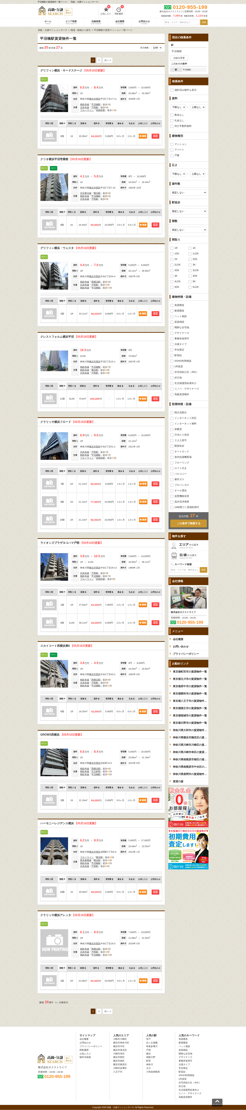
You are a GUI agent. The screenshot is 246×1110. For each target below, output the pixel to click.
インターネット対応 (185, 418)
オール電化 (180, 490)
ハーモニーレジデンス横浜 (69, 823)
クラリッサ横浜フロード (67, 421)
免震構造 (179, 305)
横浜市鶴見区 (120, 1064)
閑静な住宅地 (181, 327)
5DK (176, 287)
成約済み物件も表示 (185, 90)
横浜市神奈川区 (121, 1042)
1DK (176, 253)
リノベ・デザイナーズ (186, 388)
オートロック (181, 451)
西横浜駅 (95, 282)
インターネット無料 (185, 423)
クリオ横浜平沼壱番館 (66, 159)
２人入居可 (180, 440)
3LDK (196, 270)
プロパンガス (181, 484)
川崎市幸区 (119, 1053)
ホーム (47, 22)
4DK (195, 275)
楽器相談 (179, 321)
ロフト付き (180, 468)
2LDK (177, 264)
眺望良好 (179, 445)
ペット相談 (180, 316)
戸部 (148, 1050)
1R (176, 248)
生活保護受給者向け (185, 383)
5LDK (196, 287)
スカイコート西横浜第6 (67, 645)
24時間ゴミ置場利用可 (186, 507)
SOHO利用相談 (182, 360)
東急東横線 (85, 860)
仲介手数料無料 (183, 126)
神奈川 (149, 1064)
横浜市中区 (119, 1046)
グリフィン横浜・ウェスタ (69, 248)
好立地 (178, 377)
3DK (176, 270)
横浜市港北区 (120, 1050)
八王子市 (117, 1071)
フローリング (181, 462)
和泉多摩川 (152, 1046)
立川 (148, 1068)
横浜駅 (97, 193)
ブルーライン (87, 110)
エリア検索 (71, 22)
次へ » (107, 60)
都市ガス (179, 479)
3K (194, 264)
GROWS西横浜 (61, 734)
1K (194, 248)
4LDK (177, 281)
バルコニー (180, 473)
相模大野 (150, 1057)
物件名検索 (85, 1057)
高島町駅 (100, 110)
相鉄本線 (84, 104)
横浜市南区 (119, 1060)
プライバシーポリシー (91, 1046)
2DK (195, 259)
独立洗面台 (180, 412)
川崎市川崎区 (120, 1039)
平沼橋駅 (95, 104)
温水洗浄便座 (181, 501)
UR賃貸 (178, 366)
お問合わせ (144, 22)
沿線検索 (96, 22)
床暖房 (178, 429)
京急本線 (84, 107)
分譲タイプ (180, 344)
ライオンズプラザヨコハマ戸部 (71, 542)
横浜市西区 (94, 99)
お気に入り (105, 10)
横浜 (148, 1053)
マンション (180, 144)
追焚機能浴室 (181, 496)
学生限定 (179, 349)
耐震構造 (179, 310)
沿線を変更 (179, 58)
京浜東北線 (85, 193)
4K (175, 275)
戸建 (176, 155)
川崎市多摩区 (120, 1068)
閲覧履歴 (119, 10)
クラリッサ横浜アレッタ (67, 915)
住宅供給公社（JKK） (186, 372)
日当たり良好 (181, 434)
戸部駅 (94, 107)
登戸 (148, 1039)
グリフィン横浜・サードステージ (73, 70)
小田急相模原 (153, 1071)
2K (175, 259)
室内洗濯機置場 (183, 457)
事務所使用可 (181, 338)
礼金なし (179, 120)
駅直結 (178, 355)
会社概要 (119, 22)
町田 (148, 1060)
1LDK (196, 253)
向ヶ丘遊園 (152, 1042)
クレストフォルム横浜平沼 (69, 336)
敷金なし (179, 114)
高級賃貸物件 (181, 394)
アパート (179, 149)
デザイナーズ (181, 333)
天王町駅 (95, 771)
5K (194, 281)
